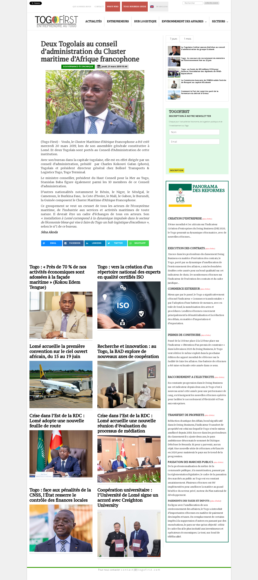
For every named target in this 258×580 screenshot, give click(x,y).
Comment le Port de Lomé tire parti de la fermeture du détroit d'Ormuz (199, 92)
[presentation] (196, 154)
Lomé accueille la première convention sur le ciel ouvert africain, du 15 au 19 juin (58, 351)
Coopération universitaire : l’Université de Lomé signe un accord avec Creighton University (127, 497)
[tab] (172, 38)
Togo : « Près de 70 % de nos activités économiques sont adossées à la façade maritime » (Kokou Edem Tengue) (57, 277)
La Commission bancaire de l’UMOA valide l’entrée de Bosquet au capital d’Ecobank (203, 81)
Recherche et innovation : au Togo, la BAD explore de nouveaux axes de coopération (128, 351)
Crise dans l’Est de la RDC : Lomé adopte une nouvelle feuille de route (56, 420)
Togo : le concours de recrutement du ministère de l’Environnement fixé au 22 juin (203, 59)
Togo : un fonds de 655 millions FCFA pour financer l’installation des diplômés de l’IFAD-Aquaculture (201, 71)
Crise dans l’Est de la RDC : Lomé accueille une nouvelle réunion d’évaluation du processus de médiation (126, 423)
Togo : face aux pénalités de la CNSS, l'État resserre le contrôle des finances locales (60, 495)
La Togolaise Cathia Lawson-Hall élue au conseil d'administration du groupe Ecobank (203, 48)
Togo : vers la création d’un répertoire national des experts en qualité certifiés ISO (128, 272)
